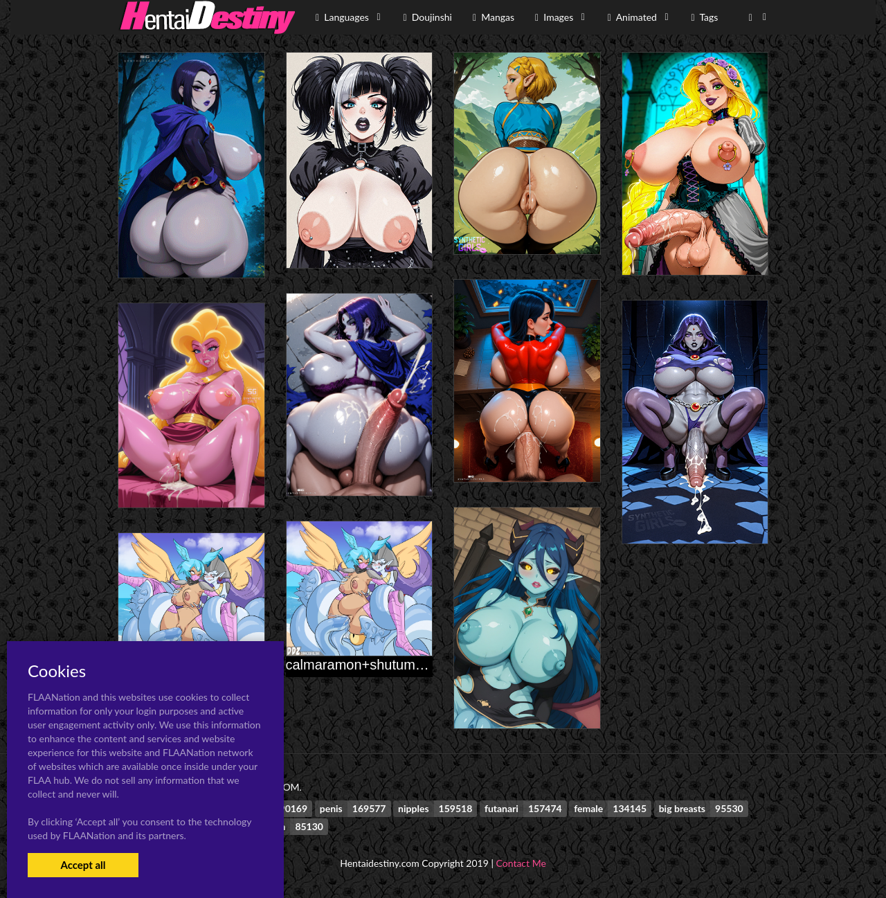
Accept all (82, 865)
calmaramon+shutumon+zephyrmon (396, 664)
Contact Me (521, 863)
